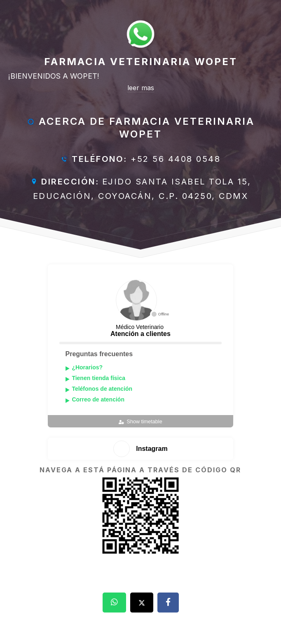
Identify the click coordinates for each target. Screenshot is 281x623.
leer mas (140, 88)
